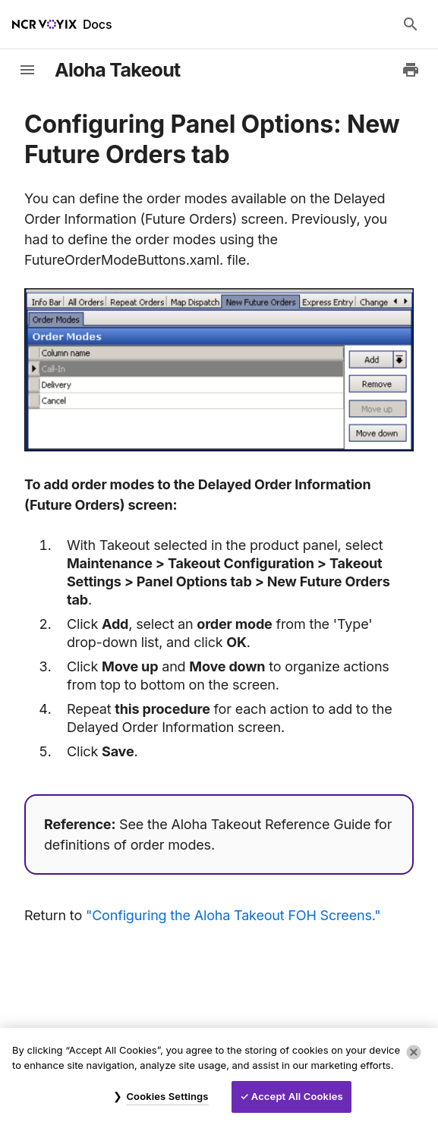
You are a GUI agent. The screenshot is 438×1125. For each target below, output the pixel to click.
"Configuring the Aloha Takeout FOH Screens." (233, 915)
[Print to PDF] (410, 70)
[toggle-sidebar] (27, 70)
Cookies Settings (167, 1096)
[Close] (413, 1052)
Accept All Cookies (297, 1096)
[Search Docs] (410, 24)
